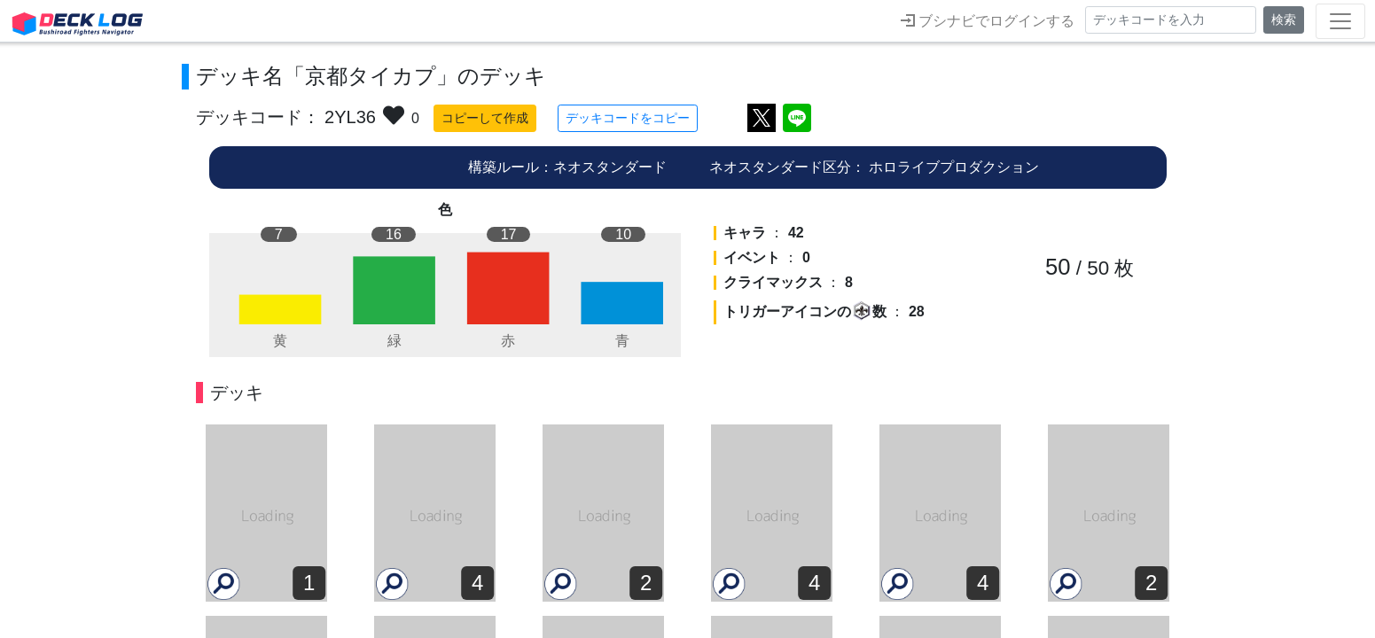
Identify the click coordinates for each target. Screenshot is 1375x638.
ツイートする (761, 118)
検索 (1283, 19)
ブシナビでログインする (987, 20)
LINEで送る (797, 118)
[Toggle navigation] (1340, 21)
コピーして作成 (484, 118)
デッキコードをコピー (628, 118)
